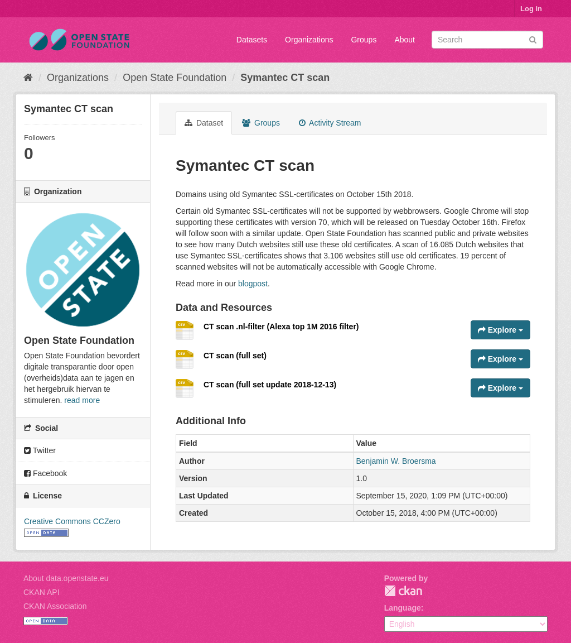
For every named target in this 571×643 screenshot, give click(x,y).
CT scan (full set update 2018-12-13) (270, 384)
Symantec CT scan (285, 77)
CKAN (403, 591)
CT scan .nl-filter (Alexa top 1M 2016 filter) (281, 326)
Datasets (251, 39)
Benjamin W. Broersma (396, 461)
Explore (500, 329)
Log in (531, 8)
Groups (363, 39)
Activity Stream (330, 122)
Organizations (309, 39)
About (404, 39)
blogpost (253, 283)
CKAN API (41, 592)
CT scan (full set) (235, 355)
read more (82, 400)
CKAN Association (55, 606)
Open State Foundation (174, 77)
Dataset (204, 122)
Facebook (45, 473)
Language (402, 607)
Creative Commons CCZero (72, 521)
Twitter (40, 450)
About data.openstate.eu (66, 578)
